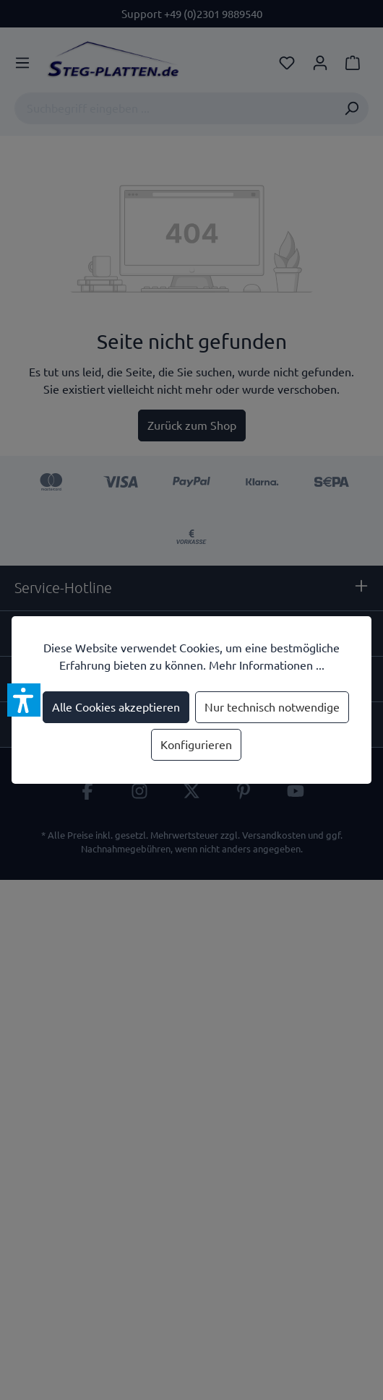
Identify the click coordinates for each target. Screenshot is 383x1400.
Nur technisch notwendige (272, 707)
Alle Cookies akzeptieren (116, 707)
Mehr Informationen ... (266, 665)
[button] (23, 700)
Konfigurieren (196, 744)
